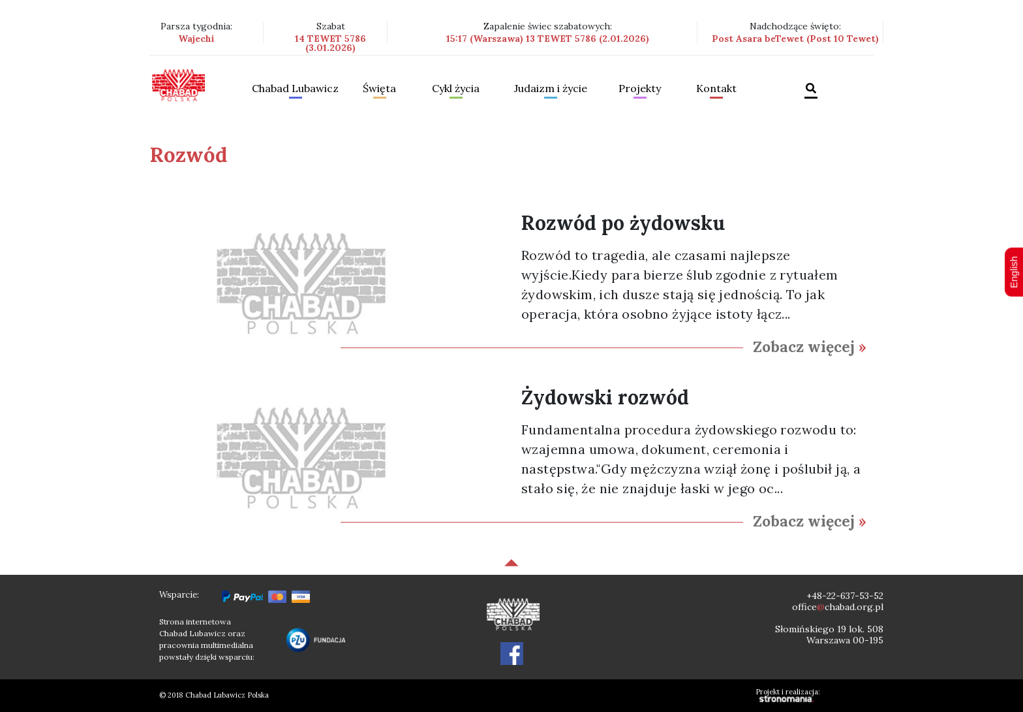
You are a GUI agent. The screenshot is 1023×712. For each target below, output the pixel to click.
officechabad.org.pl (837, 607)
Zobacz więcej (809, 346)
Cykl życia (456, 89)
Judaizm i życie (550, 89)
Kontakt (716, 89)
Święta (379, 89)
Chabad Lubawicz (295, 89)
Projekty (639, 89)
